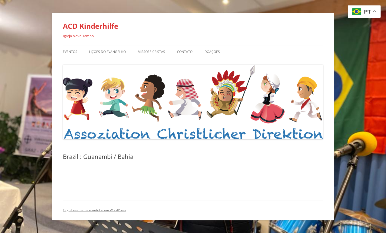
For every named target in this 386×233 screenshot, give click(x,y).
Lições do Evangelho (107, 51)
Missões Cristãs (151, 51)
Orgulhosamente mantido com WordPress (94, 210)
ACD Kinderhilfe (90, 26)
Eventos (70, 51)
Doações (212, 51)
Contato (184, 51)
